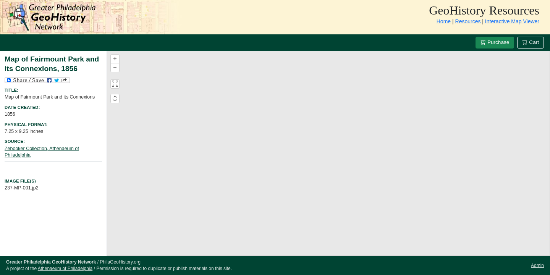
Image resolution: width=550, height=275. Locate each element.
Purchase (494, 42)
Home (444, 21)
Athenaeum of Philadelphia (65, 268)
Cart (530, 42)
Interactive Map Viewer (512, 21)
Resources (468, 21)
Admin (537, 265)
